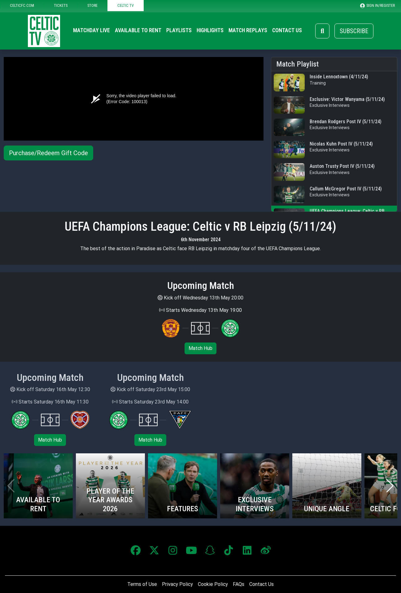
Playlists (179, 30)
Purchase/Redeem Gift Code (48, 153)
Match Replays (248, 30)
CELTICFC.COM (22, 5)
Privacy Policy (177, 584)
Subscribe (354, 31)
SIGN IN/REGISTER (377, 5)
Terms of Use (142, 584)
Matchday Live (91, 30)
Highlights (210, 30)
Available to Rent (138, 30)
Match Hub (200, 348)
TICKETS (61, 5)
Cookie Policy (213, 584)
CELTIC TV (125, 5)
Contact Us (287, 30)
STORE (92, 5)
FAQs (238, 584)
